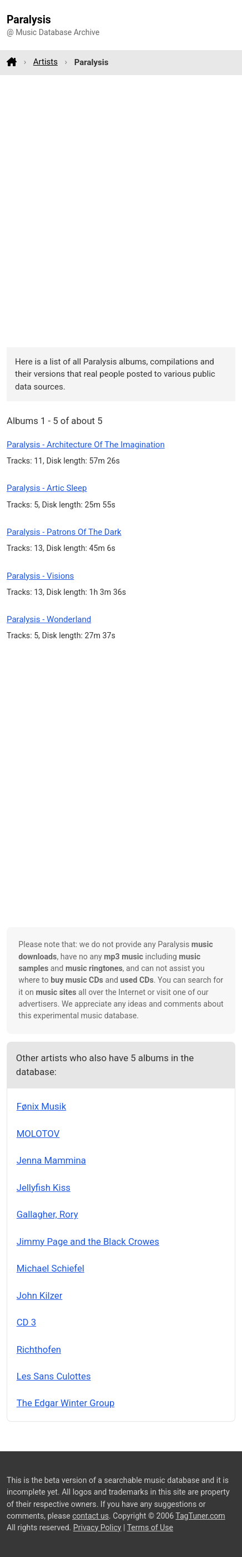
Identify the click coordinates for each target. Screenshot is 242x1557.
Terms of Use (150, 1527)
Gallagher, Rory (47, 1214)
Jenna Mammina (51, 1160)
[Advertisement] (121, 211)
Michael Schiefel (50, 1268)
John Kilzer (40, 1295)
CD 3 (26, 1322)
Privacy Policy (97, 1527)
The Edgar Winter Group (66, 1402)
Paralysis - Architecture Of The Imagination (86, 445)
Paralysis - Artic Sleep (47, 488)
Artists (45, 62)
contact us (90, 1515)
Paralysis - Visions (40, 576)
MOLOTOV (38, 1133)
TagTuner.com (200, 1515)
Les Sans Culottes (54, 1376)
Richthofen (39, 1349)
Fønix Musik (41, 1106)
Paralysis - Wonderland (49, 619)
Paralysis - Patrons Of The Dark (64, 532)
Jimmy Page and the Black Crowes (88, 1241)
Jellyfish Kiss (43, 1187)
